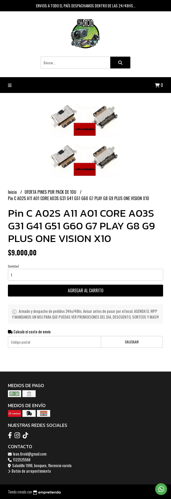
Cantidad (13, 266)
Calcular (132, 341)
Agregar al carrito (85, 290)
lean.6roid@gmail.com (27, 454)
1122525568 (19, 459)
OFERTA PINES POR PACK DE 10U (51, 192)
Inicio (13, 192)
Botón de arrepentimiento (29, 471)
